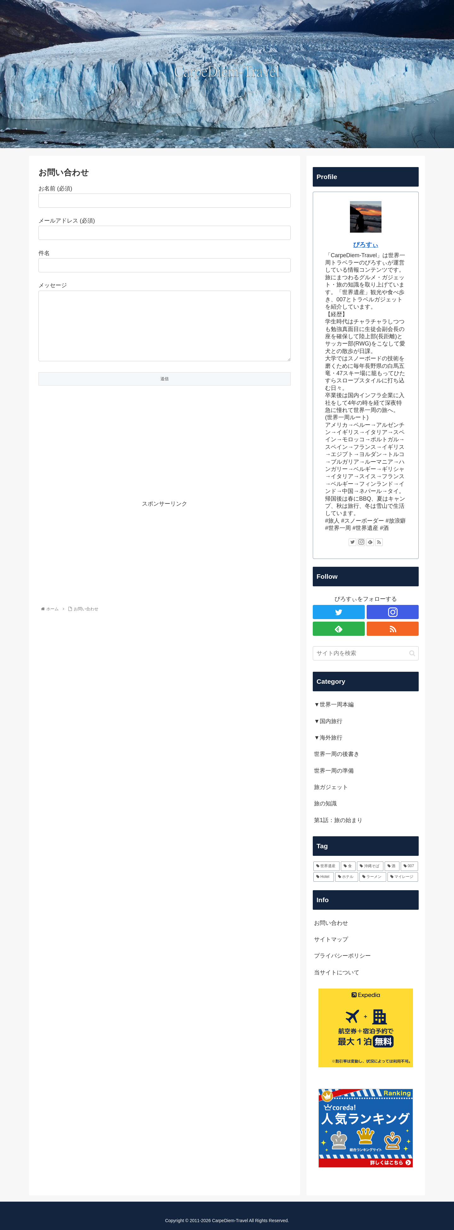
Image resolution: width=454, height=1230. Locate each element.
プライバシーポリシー (342, 956)
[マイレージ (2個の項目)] (402, 877)
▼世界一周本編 (334, 704)
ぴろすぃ (365, 244)
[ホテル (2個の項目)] (346, 877)
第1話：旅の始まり (338, 820)
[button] (412, 653)
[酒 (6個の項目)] (392, 866)
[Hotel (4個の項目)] (323, 877)
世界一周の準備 (334, 771)
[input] (366, 653)
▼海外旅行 (328, 737)
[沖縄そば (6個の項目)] (370, 866)
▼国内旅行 (328, 721)
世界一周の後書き (336, 754)
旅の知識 (325, 803)
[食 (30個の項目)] (348, 866)
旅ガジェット (331, 787)
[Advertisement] (164, 459)
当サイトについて (336, 972)
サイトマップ (331, 939)
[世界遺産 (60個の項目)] (326, 866)
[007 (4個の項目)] (409, 866)
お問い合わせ (331, 923)
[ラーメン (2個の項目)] (372, 877)
